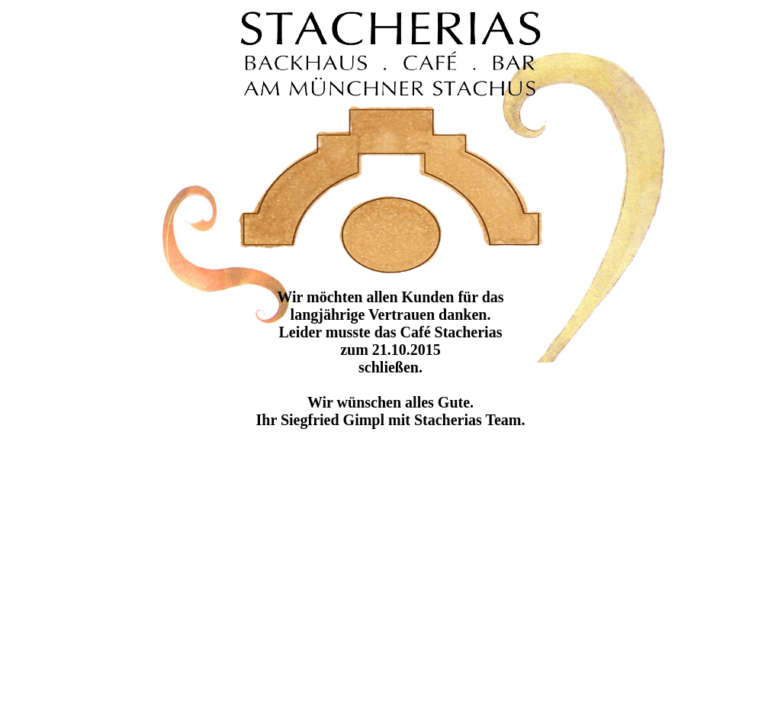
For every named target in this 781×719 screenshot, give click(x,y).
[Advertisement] (509, 608)
